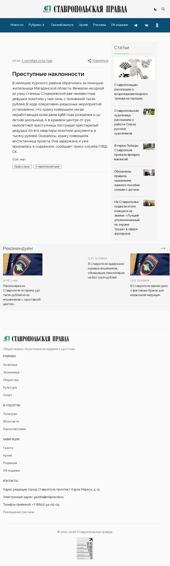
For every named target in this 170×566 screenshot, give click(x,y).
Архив (7, 455)
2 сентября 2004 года (37, 60)
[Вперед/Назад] (151, 248)
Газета (8, 448)
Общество (11, 380)
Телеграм (10, 414)
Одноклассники (14, 429)
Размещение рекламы (18, 512)
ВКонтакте (11, 421)
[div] (22, 279)
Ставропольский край (47, 166)
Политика (10, 365)
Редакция (10, 463)
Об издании (11, 470)
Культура (10, 387)
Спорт (7, 395)
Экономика (11, 372)
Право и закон (22, 166)
